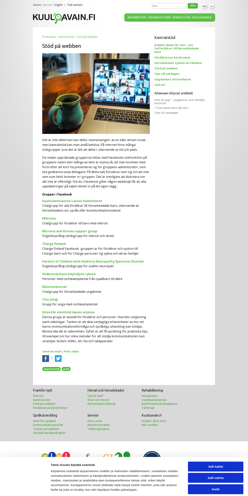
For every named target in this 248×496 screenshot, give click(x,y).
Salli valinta (216, 460)
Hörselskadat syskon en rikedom (178, 63)
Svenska (47, 5)
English (58, 5)
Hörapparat (150, 396)
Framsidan (49, 37)
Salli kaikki (215, 448)
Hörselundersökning (101, 404)
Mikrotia (49, 218)
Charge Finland (54, 244)
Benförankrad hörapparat (160, 404)
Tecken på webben (46, 429)
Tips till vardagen (166, 74)
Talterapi (148, 408)
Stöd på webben (166, 68)
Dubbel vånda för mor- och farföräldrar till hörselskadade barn (176, 48)
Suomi (37, 5)
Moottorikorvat (54, 287)
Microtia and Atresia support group (69, 231)
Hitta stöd (94, 421)
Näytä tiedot (207, 488)
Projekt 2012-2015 (154, 421)
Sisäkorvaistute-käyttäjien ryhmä (69, 274)
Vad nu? (160, 85)
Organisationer (159, 17)
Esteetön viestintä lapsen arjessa (68, 312)
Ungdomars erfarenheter (172, 79)
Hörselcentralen (98, 425)
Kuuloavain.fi (202, 17)
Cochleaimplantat (154, 400)
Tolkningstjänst (98, 429)
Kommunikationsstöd (48, 425)
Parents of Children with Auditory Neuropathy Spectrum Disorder (93, 261)
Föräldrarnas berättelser (172, 57)
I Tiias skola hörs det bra (171, 108)
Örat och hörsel (98, 400)
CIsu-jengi (50, 299)
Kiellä (216, 471)
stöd (66, 369)
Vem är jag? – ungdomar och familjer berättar (179, 101)
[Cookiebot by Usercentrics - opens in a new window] (25, 488)
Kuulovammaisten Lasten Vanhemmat (72, 201)
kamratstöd (51, 369)
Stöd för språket (44, 421)
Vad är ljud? (95, 396)
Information (137, 17)
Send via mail (51, 351)
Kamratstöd (181, 17)
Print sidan (71, 351)
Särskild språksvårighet (49, 433)
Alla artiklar (150, 425)
